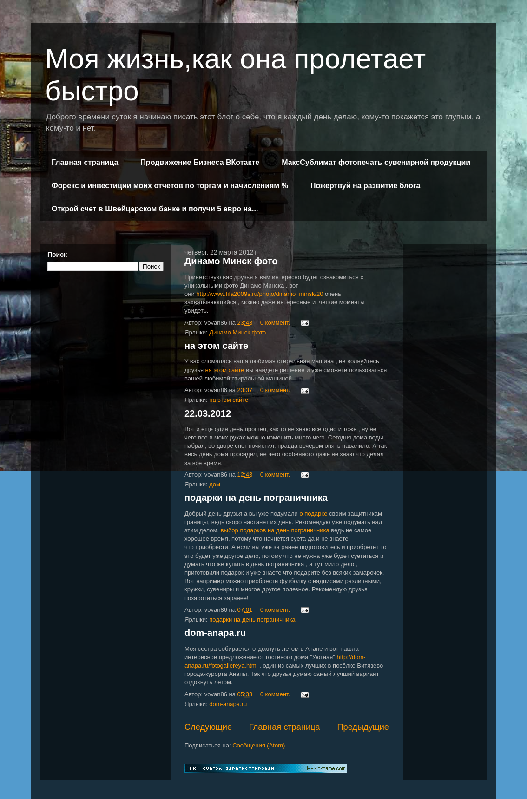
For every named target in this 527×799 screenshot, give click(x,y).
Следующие (208, 727)
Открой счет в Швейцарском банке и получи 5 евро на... (155, 209)
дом (214, 484)
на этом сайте (216, 346)
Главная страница (85, 162)
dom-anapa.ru (215, 633)
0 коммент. (275, 322)
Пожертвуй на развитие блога (365, 186)
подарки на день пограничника (256, 497)
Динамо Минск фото (230, 261)
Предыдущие (363, 727)
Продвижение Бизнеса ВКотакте (199, 162)
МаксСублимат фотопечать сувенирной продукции (376, 162)
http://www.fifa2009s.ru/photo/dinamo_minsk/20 (259, 293)
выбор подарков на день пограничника (275, 530)
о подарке (313, 513)
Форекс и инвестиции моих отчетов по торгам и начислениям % (170, 186)
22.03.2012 (207, 413)
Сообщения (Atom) (258, 745)
